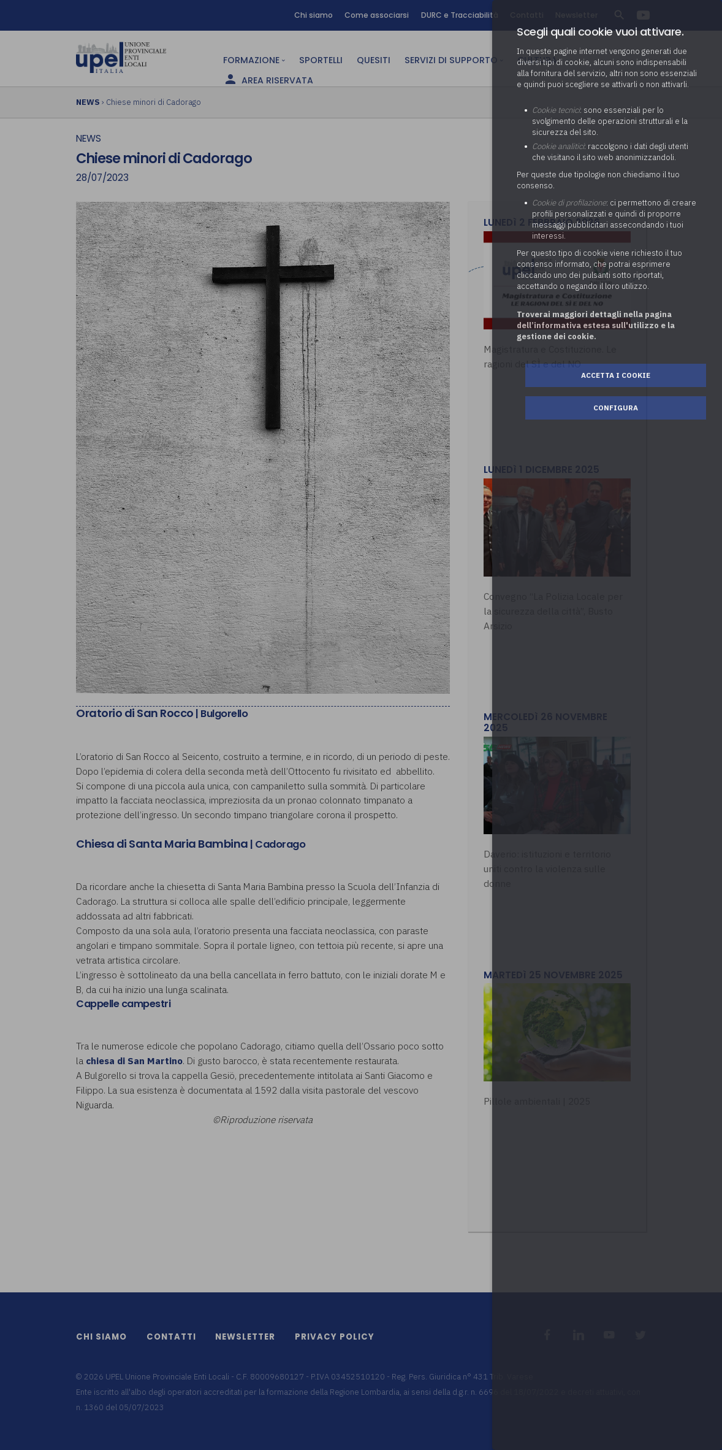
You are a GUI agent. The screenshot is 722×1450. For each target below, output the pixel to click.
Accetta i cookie (615, 375)
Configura (615, 407)
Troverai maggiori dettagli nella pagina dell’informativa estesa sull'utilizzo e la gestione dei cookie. (596, 325)
